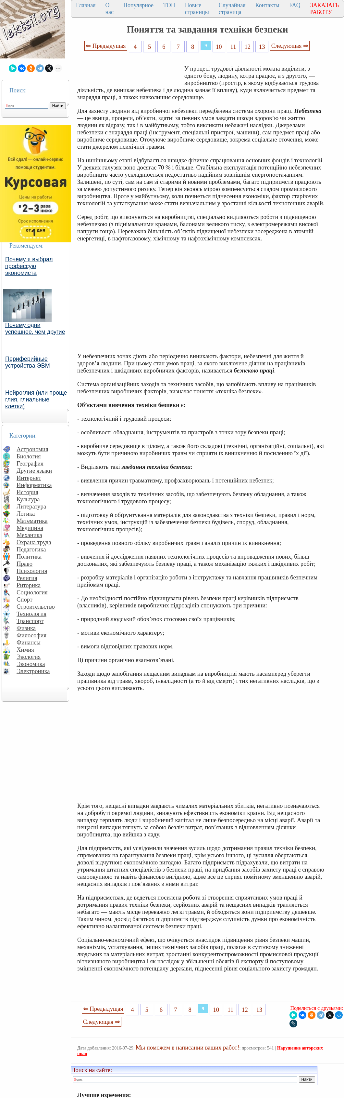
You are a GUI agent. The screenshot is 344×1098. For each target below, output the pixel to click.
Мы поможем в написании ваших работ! (187, 1047)
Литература (31, 506)
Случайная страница (232, 8)
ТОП (169, 5)
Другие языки (34, 470)
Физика (26, 628)
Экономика (31, 663)
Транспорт (30, 620)
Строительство (36, 606)
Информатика (34, 484)
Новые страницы (197, 8)
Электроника (33, 671)
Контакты (267, 5)
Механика (29, 535)
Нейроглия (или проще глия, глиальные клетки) (36, 399)
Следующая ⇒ (289, 45)
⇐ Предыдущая (106, 45)
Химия (25, 649)
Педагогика (31, 549)
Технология (31, 613)
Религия (27, 578)
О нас (109, 8)
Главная (85, 5)
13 (262, 46)
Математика (32, 520)
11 (233, 46)
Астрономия (32, 449)
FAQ (295, 5)
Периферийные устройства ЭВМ (27, 362)
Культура (28, 499)
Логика (26, 513)
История (27, 492)
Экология (29, 656)
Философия (31, 635)
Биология (29, 456)
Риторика (29, 585)
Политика (29, 556)
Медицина (30, 527)
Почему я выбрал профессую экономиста (29, 266)
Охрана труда (34, 542)
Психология (32, 570)
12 (248, 46)
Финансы (29, 642)
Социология (32, 592)
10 (219, 46)
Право (24, 563)
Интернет (29, 477)
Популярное (138, 5)
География (30, 463)
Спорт (24, 599)
